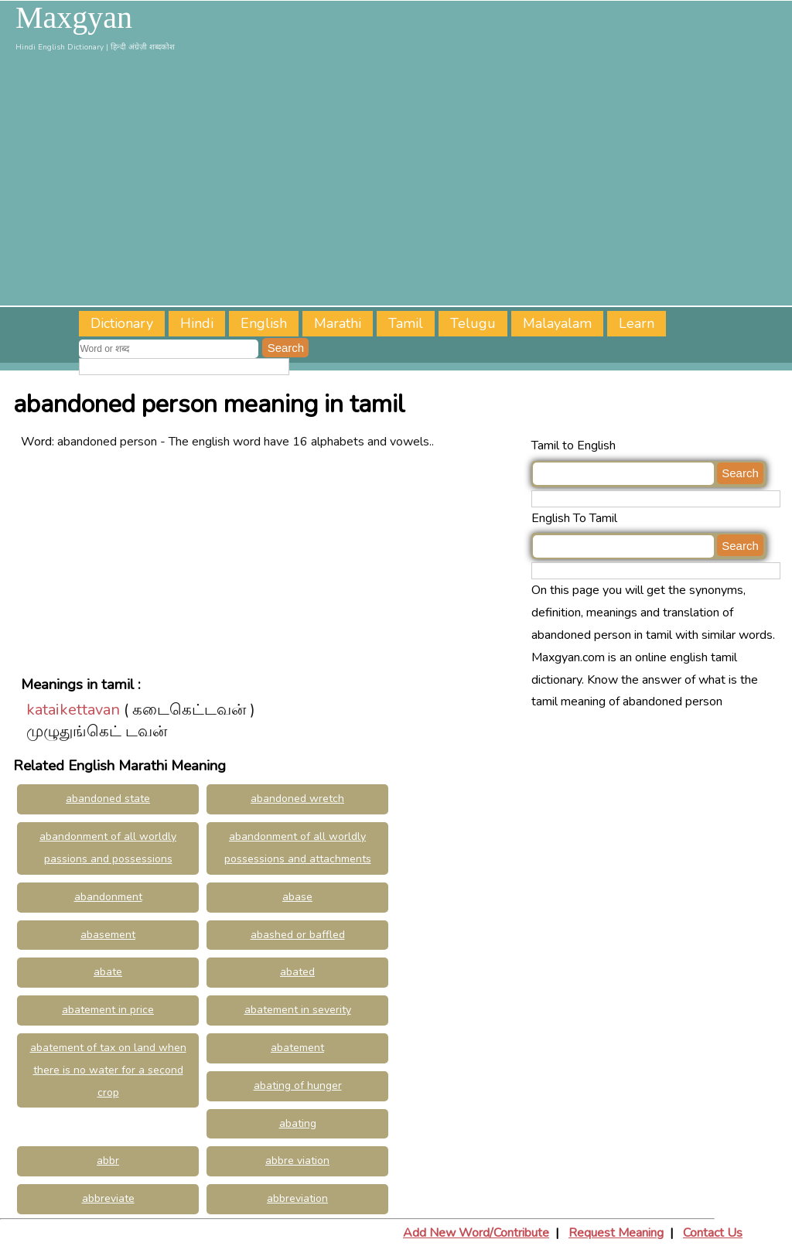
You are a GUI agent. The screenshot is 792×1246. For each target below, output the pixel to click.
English (264, 323)
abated (297, 971)
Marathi (337, 323)
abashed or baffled (298, 934)
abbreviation (297, 1198)
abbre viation (297, 1160)
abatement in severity (297, 1009)
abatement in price (108, 1009)
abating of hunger (298, 1085)
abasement (107, 934)
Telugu (473, 323)
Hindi (196, 323)
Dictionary (121, 323)
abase (297, 896)
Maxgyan (73, 18)
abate (108, 971)
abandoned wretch (297, 798)
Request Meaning (616, 1232)
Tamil (405, 323)
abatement (297, 1047)
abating (297, 1123)
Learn (636, 323)
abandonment (108, 896)
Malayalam (557, 323)
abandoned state (108, 798)
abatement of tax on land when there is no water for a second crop (108, 1070)
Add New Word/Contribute (476, 1232)
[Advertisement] (396, 181)
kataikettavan (73, 709)
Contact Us (712, 1232)
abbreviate (108, 1198)
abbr (108, 1160)
